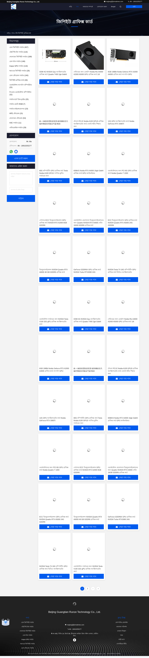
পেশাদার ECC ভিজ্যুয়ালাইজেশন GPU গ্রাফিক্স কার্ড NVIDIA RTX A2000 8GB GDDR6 (53, 223)
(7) (17, 104)
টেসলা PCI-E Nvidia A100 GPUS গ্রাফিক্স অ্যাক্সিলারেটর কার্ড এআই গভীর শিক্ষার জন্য (88, 124)
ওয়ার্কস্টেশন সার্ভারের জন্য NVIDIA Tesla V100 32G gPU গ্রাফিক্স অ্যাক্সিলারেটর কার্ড (53, 322)
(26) (19, 71)
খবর (121, 637)
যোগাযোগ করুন (102, 6)
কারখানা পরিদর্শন (121, 628)
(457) (18, 47)
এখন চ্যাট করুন (21, 158)
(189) (20, 57)
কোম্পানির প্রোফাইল (121, 624)
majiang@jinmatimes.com (113, 1)
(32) (20, 93)
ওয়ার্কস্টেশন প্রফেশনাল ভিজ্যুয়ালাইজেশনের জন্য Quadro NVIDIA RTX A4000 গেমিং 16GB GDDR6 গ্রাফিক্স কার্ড (89, 223)
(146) (17, 61)
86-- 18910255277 (135, 1)
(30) (18, 80)
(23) (18, 109)
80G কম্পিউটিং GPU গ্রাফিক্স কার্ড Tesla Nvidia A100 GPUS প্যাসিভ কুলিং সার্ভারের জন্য (53, 173)
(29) (17, 127)
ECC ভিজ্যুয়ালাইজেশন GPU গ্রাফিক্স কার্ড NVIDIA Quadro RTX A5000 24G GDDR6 (122, 223)
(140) (18, 75)
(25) (20, 86)
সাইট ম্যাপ (121, 641)
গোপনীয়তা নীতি (122, 646)
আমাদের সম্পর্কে (88, 6)
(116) (18, 52)
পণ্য (77, 6)
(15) (16, 113)
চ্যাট (134, 6)
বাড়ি (70, 6)
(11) (15, 123)
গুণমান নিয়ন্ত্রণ (121, 633)
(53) (17, 118)
